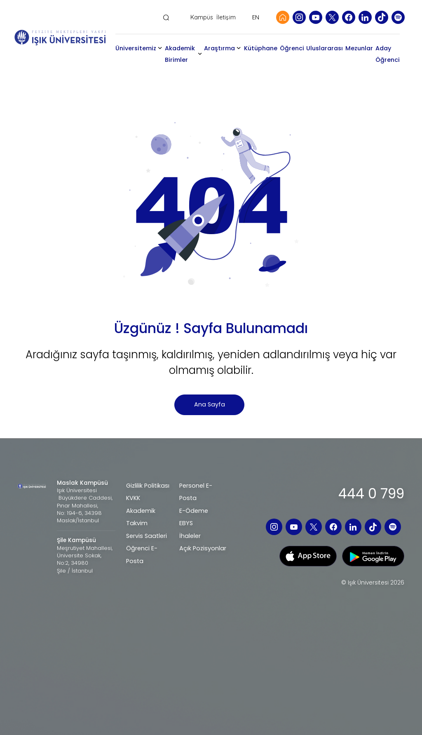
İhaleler (190, 536)
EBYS (186, 523)
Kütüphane (260, 48)
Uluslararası (324, 48)
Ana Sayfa (209, 404)
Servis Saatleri (146, 536)
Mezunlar (359, 48)
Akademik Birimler (180, 54)
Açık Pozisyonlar (202, 548)
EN (255, 17)
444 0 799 (371, 493)
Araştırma (219, 48)
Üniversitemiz (135, 48)
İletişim (226, 17)
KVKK (133, 498)
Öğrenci (292, 48)
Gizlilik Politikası (147, 485)
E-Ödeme (193, 511)
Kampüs (201, 17)
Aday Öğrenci (387, 54)
